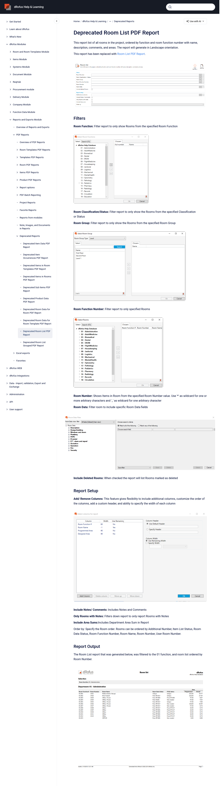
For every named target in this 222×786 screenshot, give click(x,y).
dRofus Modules (17, 44)
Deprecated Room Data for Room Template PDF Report (37, 322)
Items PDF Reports (29, 172)
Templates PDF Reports (32, 157)
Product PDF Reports (30, 180)
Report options (27, 187)
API (11, 402)
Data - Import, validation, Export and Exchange (27, 385)
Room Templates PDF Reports (35, 149)
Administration (16, 394)
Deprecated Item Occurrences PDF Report (35, 256)
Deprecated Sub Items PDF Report (36, 289)
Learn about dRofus (19, 29)
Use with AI (195, 21)
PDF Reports (22, 134)
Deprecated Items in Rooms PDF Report (37, 278)
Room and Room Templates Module (31, 51)
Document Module (22, 74)
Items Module (20, 59)
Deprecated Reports (30, 236)
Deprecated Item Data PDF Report (36, 245)
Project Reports (27, 202)
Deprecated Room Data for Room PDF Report (36, 311)
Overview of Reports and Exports (32, 127)
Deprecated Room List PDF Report (36, 333)
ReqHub (17, 82)
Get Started (15, 21)
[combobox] (190, 7)
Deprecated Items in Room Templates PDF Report (36, 267)
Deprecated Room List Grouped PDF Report (34, 344)
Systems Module (21, 67)
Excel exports (23, 353)
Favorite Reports (28, 210)
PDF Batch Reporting (30, 195)
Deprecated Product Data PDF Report (36, 300)
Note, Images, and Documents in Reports (35, 227)
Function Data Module (24, 112)
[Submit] (170, 7)
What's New (15, 36)
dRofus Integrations (19, 375)
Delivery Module (21, 97)
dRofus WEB (15, 368)
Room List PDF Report (131, 54)
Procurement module (23, 89)
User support (16, 409)
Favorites (21, 360)
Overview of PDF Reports (32, 142)
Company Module (22, 104)
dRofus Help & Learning (29, 7)
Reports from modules (31, 217)
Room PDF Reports (29, 165)
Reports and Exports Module (27, 119)
